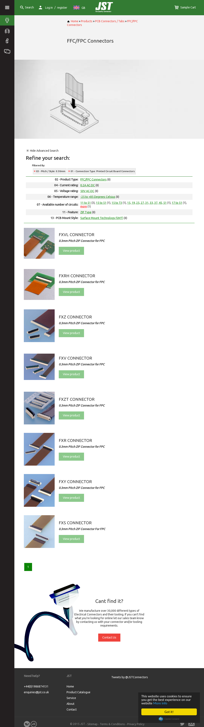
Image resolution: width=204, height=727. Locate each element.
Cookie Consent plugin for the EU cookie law (169, 719)
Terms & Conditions (112, 724)
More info (160, 703)
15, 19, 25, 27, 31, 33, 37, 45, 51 (147, 202)
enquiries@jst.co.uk (36, 692)
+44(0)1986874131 (36, 686)
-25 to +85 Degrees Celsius (97, 196)
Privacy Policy (135, 724)
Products (86, 21)
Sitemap (92, 724)
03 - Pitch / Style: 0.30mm (50, 171)
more (83, 206)
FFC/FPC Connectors (93, 179)
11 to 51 (85, 202)
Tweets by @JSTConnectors (129, 677)
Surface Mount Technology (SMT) (101, 218)
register (62, 7)
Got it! (169, 712)
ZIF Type (85, 212)
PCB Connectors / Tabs (109, 21)
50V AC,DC (87, 191)
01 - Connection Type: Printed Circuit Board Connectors (103, 171)
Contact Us (109, 637)
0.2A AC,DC (87, 185)
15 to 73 (117, 202)
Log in (49, 7)
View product (71, 250)
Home (72, 21)
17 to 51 (177, 202)
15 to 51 (101, 202)
